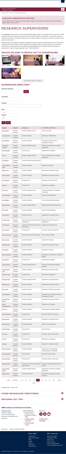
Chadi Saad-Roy (6, 135)
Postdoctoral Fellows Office (30, 416)
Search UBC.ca (32, 446)
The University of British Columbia (28, 3)
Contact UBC (31, 436)
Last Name (5, 96)
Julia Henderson (6, 294)
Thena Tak (5, 190)
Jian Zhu (4, 185)
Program (4, 103)
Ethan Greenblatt (6, 254)
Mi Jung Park (5, 215)
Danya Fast (5, 210)
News (29, 439)
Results (4, 115)
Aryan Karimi (5, 259)
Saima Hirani (5, 130)
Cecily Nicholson (6, 354)
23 (42, 380)
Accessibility (31, 451)
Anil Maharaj (5, 160)
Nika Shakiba (5, 200)
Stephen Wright (6, 244)
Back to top (5, 429)
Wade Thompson (6, 349)
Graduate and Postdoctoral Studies (33, 408)
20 (31, 380)
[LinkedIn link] (44, 414)
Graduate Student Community (29, 420)
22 (38, 380)
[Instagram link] (41, 414)
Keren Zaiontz (5, 180)
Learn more (10, 40)
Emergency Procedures (7, 451)
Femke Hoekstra (6, 195)
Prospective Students (13, 12)
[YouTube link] (49, 414)
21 (34, 380)
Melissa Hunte (5, 373)
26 (54, 380)
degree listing (33, 46)
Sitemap (12, 429)
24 (46, 380)
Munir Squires (5, 230)
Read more (14, 22)
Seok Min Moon (6, 358)
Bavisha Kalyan (6, 279)
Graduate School (5, 12)
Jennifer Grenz (6, 220)
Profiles (17, 429)
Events (30, 441)
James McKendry (6, 235)
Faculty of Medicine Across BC (54, 445)
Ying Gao (4, 334)
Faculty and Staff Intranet (29, 423)
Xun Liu (4, 155)
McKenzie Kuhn (6, 274)
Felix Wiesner (5, 225)
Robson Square (51, 442)
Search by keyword (7, 88)
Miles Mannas (5, 319)
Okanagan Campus (52, 437)
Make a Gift (31, 444)
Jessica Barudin (6, 264)
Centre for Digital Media (53, 443)
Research (22, 429)
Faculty (25, 127)
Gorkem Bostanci (6, 314)
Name (4, 127)
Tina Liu (4, 339)
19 (27, 380)
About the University (33, 437)
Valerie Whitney (6, 329)
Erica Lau (4, 309)
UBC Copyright (24, 451)
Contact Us (4, 418)
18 (23, 380)
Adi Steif (4, 344)
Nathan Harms (6, 284)
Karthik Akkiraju (6, 205)
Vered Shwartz (6, 175)
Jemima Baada (6, 150)
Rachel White (5, 140)
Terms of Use (16, 451)
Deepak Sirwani (6, 363)
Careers (30, 442)
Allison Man (5, 289)
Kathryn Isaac (5, 239)
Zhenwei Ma (5, 249)
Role (3, 109)
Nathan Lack (5, 170)
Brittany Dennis (6, 324)
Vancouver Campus (52, 436)
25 (50, 380)
